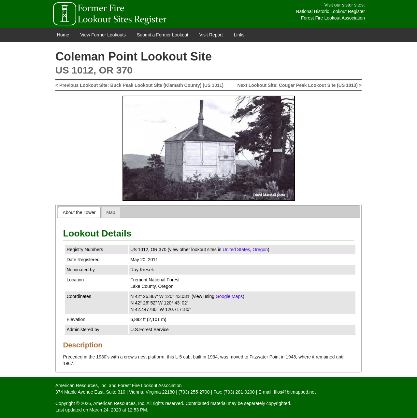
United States (236, 249)
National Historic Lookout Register (330, 11)
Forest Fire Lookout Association (333, 17)
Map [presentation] (110, 212)
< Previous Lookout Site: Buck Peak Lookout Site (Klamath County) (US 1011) (139, 85)
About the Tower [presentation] (79, 212)
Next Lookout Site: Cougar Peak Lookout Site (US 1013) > (299, 85)
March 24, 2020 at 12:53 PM (118, 409)
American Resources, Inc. (81, 385)
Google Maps (229, 296)
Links (239, 34)
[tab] (79, 212)
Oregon (260, 249)
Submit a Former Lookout (162, 34)
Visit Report (211, 34)
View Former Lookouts (103, 34)
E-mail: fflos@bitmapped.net (287, 392)
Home (63, 34)
